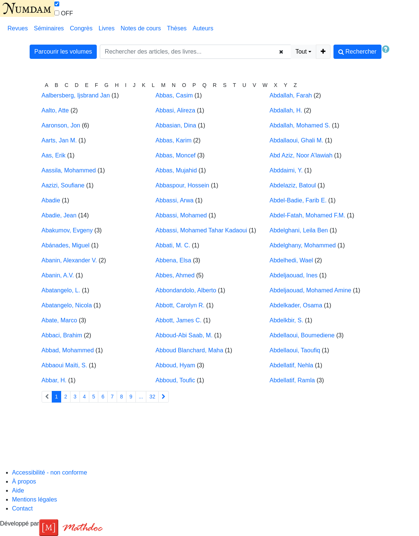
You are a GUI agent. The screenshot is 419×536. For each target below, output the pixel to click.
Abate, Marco (59, 320)
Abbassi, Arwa (175, 200)
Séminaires (49, 28)
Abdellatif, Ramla (292, 380)
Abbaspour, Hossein (182, 185)
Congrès (81, 28)
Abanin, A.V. (58, 275)
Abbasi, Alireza (175, 110)
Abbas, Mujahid (176, 170)
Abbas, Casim (174, 95)
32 (152, 397)
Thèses (176, 28)
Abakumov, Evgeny (67, 230)
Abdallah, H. (286, 110)
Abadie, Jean (59, 215)
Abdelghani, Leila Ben (299, 230)
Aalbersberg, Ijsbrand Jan (76, 95)
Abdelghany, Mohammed (303, 245)
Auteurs (203, 28)
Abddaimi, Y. (286, 170)
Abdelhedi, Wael (291, 260)
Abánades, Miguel (66, 245)
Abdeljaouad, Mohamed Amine (310, 290)
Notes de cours (140, 28)
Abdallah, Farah (291, 95)
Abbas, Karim (174, 140)
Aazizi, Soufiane (63, 185)
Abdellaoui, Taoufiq (295, 350)
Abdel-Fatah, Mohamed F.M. (307, 215)
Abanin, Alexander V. (69, 260)
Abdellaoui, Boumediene (302, 335)
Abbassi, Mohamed (181, 215)
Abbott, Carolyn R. (180, 305)
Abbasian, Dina (176, 125)
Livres (107, 28)
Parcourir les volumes (63, 51)
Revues (18, 28)
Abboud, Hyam (175, 365)
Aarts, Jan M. (59, 140)
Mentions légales (34, 499)
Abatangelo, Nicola (67, 305)
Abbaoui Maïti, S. (64, 365)
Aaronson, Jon (61, 125)
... (141, 397)
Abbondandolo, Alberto (186, 290)
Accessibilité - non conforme (49, 472)
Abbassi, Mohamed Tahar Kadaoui (201, 230)
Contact (22, 508)
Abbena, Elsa (173, 260)
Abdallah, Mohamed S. (300, 125)
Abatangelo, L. (61, 290)
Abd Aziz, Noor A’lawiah (301, 155)
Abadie (51, 200)
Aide (18, 490)
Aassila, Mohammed (69, 170)
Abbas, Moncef (176, 155)
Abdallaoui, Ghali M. (296, 140)
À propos (24, 481)
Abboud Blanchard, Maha (190, 350)
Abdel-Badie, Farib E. (298, 200)
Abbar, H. (54, 380)
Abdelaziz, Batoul (293, 185)
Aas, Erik (54, 155)
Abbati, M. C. (173, 245)
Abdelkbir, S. (286, 320)
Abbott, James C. (179, 320)
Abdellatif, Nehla (292, 365)
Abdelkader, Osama (296, 305)
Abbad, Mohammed (68, 350)
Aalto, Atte (55, 110)
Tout (300, 51)
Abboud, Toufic (175, 380)
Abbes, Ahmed (175, 275)
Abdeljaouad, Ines (294, 275)
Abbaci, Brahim (62, 335)
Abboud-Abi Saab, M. (184, 335)
